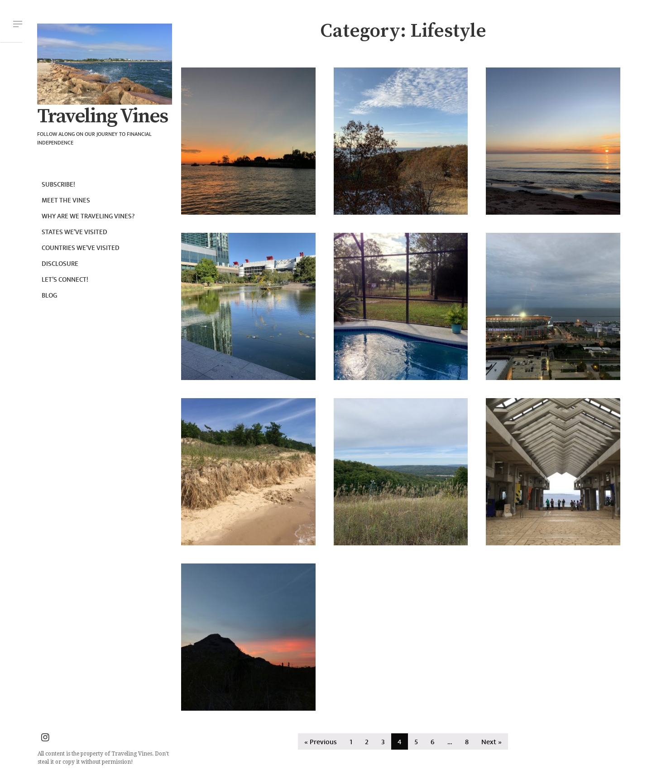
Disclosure (60, 264)
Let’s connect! (65, 279)
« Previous (320, 742)
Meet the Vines (66, 200)
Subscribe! (58, 184)
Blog (49, 295)
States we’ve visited (74, 232)
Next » (491, 742)
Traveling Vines (102, 116)
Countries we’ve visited (81, 248)
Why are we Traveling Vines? (88, 216)
